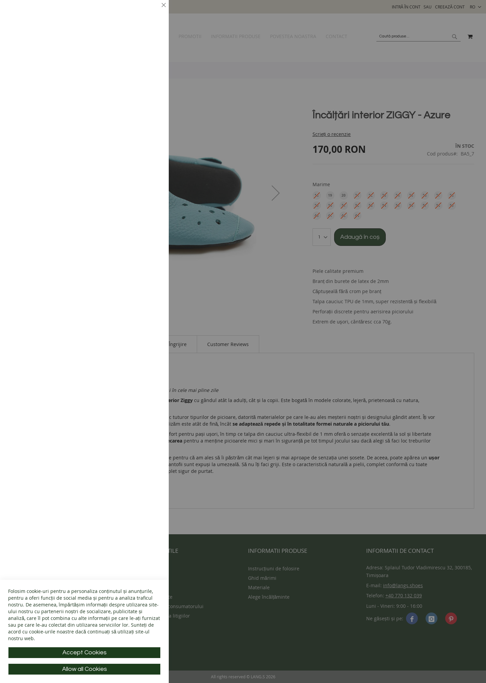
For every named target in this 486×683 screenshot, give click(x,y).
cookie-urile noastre (51, 631)
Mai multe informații (137, 59)
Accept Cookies (84, 652)
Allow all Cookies (84, 669)
